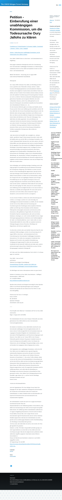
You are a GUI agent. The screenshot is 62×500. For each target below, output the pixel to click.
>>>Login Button (14, 483)
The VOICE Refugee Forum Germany (14, 4)
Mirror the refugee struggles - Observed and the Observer (55, 182)
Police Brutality (13, 456)
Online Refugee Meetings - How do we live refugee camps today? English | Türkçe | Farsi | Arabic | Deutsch (55, 192)
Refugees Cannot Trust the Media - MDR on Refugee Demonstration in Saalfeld (55, 225)
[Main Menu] (58, 5)
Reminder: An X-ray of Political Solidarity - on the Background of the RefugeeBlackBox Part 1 (56, 234)
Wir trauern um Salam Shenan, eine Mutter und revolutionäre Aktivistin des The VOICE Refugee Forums (55, 255)
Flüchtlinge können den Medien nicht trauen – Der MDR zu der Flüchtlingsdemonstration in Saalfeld (56, 156)
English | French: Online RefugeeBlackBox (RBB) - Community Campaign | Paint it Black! (55, 145)
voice (12, 42)
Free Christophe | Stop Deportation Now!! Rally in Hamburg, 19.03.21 (55, 165)
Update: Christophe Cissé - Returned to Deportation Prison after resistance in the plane (55, 244)
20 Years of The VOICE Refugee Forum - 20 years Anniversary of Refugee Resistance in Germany (55, 111)
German (11, 451)
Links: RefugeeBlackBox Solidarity (55, 175)
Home (11, 11)
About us (52, 20)
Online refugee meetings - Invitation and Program (54, 202)
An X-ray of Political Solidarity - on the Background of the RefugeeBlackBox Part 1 (56, 135)
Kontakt (53, 170)
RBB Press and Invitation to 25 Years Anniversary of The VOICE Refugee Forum (55, 210)
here (51, 22)
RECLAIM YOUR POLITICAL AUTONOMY (55, 217)
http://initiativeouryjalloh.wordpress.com (19, 280)
